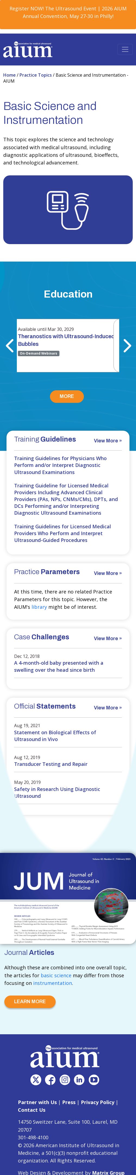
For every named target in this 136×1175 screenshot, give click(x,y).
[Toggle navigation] (125, 49)
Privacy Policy (97, 1102)
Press (68, 1102)
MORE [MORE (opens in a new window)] (67, 396)
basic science (56, 975)
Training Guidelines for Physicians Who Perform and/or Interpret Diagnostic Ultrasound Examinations (60, 465)
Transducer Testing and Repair (50, 764)
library (39, 607)
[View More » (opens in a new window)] (108, 441)
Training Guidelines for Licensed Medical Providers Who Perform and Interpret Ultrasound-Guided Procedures (62, 533)
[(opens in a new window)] (35, 1079)
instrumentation (52, 983)
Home (10, 75)
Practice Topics (36, 75)
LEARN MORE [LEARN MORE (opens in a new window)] (30, 1001)
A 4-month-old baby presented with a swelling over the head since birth (58, 666)
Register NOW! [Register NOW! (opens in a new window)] (27, 8)
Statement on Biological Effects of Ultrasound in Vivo (55, 735)
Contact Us (31, 1110)
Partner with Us (37, 1102)
